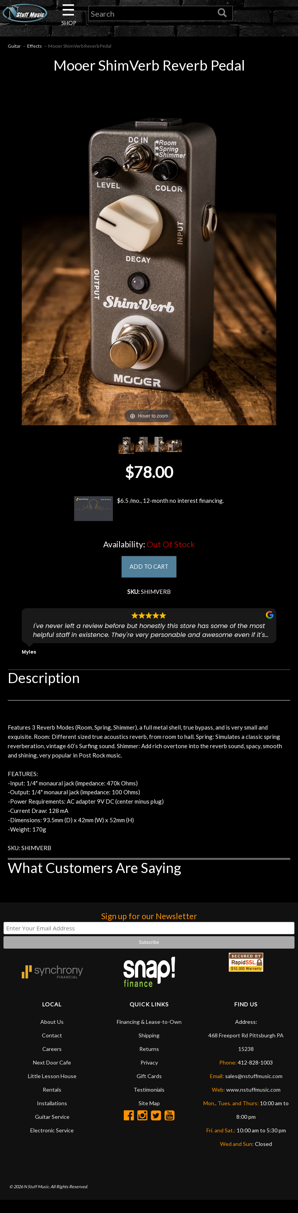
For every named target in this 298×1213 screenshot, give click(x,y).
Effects (34, 47)
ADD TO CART (149, 568)
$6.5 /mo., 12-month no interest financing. (149, 509)
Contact (52, 1048)
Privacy (149, 1075)
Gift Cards (149, 1089)
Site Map (149, 1116)
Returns (149, 1062)
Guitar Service (52, 1130)
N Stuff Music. (37, 1199)
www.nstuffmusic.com (253, 1102)
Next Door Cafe (52, 1075)
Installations (52, 1116)
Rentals (52, 1102)
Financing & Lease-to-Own (149, 1035)
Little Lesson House (52, 1089)
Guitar (14, 47)
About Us (52, 1035)
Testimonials (149, 1102)
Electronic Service (52, 1143)
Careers (52, 1062)
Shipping (149, 1048)
